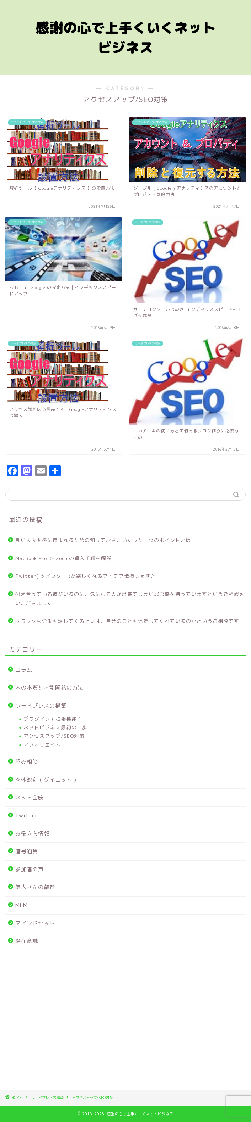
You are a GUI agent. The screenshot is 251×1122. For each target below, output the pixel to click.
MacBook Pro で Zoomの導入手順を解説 (63, 558)
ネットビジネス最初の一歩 (55, 727)
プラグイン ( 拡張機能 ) (52, 718)
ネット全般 (29, 797)
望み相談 (26, 761)
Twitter (26, 815)
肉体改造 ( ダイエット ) (45, 779)
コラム (23, 670)
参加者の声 (29, 869)
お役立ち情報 (32, 833)
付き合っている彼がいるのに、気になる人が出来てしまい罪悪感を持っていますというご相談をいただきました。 (130, 599)
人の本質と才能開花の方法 (49, 687)
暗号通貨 (26, 851)
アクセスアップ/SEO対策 (54, 735)
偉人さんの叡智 (35, 887)
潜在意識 (26, 941)
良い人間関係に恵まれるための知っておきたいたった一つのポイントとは (103, 540)
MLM (21, 905)
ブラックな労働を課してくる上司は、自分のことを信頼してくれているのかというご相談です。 (130, 621)
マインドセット (35, 923)
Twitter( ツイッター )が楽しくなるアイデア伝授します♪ (84, 576)
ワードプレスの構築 (40, 705)
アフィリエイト (42, 744)
